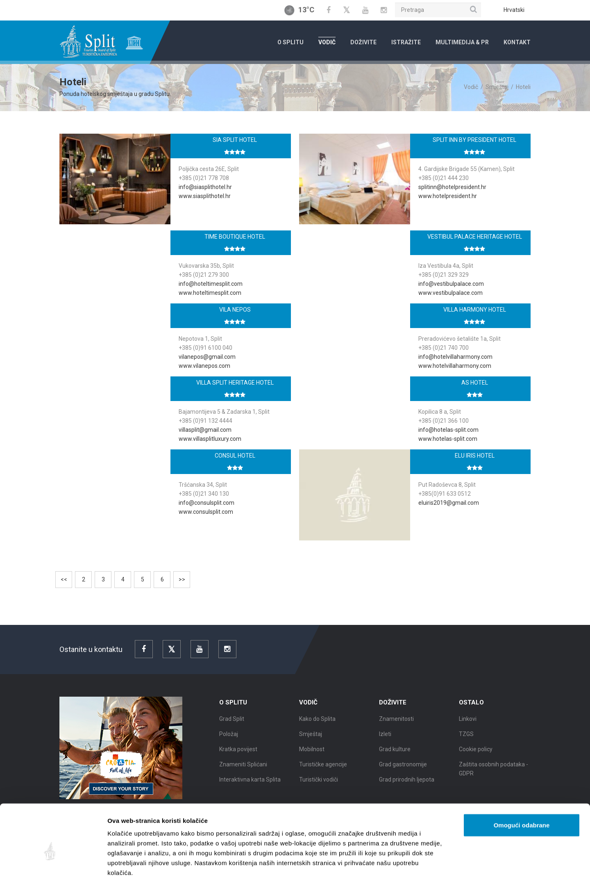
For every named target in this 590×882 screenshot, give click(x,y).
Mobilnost (311, 755)
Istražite (406, 42)
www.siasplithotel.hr (205, 196)
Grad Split (231, 725)
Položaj (228, 740)
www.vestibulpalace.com (450, 292)
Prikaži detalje (424, 865)
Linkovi (468, 725)
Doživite (363, 42)
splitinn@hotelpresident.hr (452, 187)
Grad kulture (395, 755)
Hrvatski (514, 10)
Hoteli (523, 87)
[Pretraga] (438, 9)
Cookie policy (475, 755)
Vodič (327, 42)
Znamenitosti (396, 725)
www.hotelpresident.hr (447, 196)
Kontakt (517, 42)
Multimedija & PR (462, 42)
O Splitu (290, 42)
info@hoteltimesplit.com (211, 283)
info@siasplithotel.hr (205, 187)
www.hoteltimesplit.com (210, 292)
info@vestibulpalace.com (451, 283)
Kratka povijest (238, 755)
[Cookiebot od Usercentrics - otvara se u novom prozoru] (53, 866)
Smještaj (497, 87)
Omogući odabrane (522, 785)
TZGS (466, 740)
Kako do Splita (317, 725)
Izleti (385, 740)
